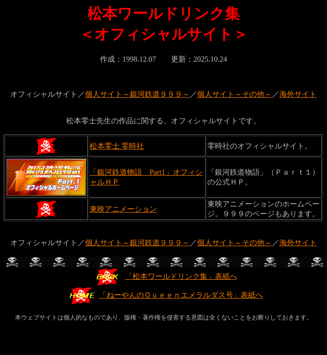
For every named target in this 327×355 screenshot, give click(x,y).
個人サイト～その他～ (234, 94)
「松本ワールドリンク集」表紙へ (166, 276)
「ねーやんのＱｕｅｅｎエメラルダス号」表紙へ (166, 295)
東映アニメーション (123, 209)
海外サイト (298, 94)
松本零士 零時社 (117, 146)
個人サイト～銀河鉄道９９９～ (137, 94)
